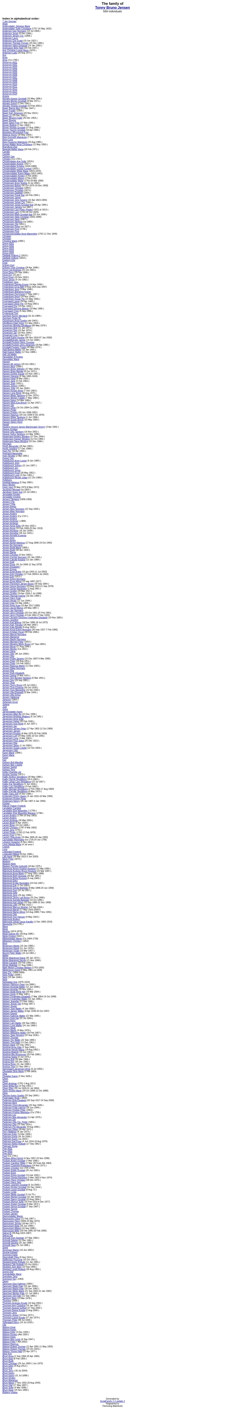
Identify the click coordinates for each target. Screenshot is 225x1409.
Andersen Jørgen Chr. (13, 36)
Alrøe (5, 24)
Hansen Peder (9, 410)
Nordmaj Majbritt (10, 1052)
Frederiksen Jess (10, 289)
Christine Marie (9, 241)
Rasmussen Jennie (11, 1223)
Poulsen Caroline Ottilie (13, 1163)
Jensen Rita (8, 670)
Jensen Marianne (10, 637)
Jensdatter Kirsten (11, 494)
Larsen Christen (10, 827)
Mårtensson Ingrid (11, 970)
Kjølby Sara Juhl (10, 794)
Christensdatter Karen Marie (16, 173)
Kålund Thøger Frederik (13, 806)
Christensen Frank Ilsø (13, 195)
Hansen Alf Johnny (11, 364)
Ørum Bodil (7, 1361)
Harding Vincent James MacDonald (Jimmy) (23, 427)
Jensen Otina (8, 651)
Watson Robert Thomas (13, 1346)
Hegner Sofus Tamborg (13, 434)
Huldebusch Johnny (12, 465)
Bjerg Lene (7, 139)
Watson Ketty (8, 1332)
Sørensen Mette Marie (13, 1291)
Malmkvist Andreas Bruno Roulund (19, 871)
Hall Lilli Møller (9, 354)
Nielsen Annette (10, 989)
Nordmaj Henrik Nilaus (13, 1049)
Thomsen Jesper (10, 1315)
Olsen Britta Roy (10, 1086)
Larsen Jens (8, 830)
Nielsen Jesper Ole (11, 1004)
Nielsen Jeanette (10, 1001)
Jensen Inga (8, 603)
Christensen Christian (13, 188)
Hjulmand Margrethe (12, 453)
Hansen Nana (9, 400)
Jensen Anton (9, 540)
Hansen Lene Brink (11, 393)
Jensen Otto (8, 654)
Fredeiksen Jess (10, 282)
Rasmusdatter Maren (12, 1216)
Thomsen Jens (9, 1313)
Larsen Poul (8, 835)
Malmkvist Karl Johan (12, 902)
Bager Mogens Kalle (12, 118)
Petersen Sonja (9, 1146)
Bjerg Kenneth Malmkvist (14, 137)
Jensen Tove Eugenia (12, 687)
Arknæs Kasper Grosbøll (14, 98)
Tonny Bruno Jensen (112, 7)
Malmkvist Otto (9, 914)
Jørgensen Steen (10, 745)
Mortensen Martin (11, 946)
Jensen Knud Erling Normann (16, 629)
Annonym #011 (9, 86)
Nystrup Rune (9, 1064)
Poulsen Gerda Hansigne (14, 1177)
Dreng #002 (8, 246)
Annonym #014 (9, 94)
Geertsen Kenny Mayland (14, 316)
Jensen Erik (8, 576)
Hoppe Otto (8, 458)
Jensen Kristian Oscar (13, 632)
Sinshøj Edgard (9, 1252)
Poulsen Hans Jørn (11, 1182)
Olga (4, 1074)
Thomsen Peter (9, 1320)
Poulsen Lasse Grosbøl (13, 1189)
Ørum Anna (8, 1356)
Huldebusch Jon (10, 468)
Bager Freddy (9, 110)
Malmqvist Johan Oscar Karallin (17, 922)
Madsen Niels (9, 864)
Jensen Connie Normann (14, 557)
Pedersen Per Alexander (14, 1127)
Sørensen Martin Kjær (13, 1288)
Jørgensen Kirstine (11, 733)
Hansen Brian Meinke (13, 371)
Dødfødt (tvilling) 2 (11, 255)
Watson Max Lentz (11, 1339)
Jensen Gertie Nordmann (14, 588)
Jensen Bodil (8, 550)
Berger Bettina (9, 125)
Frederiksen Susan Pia (13, 299)
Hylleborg (7, 480)
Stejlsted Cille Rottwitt (13, 1264)
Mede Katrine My (10, 934)
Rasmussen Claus (11, 1218)
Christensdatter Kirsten (13, 176)
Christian (6, 236)
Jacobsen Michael (11, 489)
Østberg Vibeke (10, 1392)
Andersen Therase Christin (15, 43)
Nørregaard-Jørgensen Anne (16, 1069)
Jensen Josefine (10, 620)
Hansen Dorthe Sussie (13, 374)
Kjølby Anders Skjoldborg (14, 777)
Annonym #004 (9, 69)
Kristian (6, 803)
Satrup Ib (6, 1233)
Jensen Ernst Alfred (12, 581)
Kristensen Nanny (11, 801)
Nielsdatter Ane (9, 982)
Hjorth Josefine (9, 448)
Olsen (5, 1078)
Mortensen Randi (10, 948)
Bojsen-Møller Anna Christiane (17, 144)
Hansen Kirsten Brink (12, 390)
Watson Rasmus (10, 1344)
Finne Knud (8, 277)
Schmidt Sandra (10, 1243)
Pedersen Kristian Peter (14, 1110)
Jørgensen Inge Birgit (12, 724)
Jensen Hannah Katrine (13, 596)
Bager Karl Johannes (12, 113)
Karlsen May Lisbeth (12, 765)
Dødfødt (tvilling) (10, 258)
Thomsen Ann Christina (13, 1305)
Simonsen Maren (10, 1250)
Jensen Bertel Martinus (13, 543)
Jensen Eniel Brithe (11, 572)
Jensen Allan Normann (13, 511)
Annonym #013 (9, 91)
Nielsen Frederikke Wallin (14, 999)
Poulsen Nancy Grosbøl (14, 1199)
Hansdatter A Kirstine (12, 357)
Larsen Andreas (10, 820)
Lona (4, 849)
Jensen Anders (9, 514)
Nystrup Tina (8, 1066)
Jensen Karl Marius (11, 622)
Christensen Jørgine (12, 207)
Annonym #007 (9, 77)
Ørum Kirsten (8, 1378)
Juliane (5, 704)
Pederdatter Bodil (10, 1098)
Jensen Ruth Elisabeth (13, 673)
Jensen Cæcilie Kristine (13, 559)
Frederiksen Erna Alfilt (13, 287)
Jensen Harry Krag (11, 598)
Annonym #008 (9, 79)
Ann (4, 55)
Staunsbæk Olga (10, 1257)
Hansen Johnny (10, 386)
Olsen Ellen (8, 1088)
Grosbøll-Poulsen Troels (14, 347)
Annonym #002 (9, 65)
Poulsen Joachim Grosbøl (15, 1185)
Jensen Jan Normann (12, 610)
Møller (5, 955)
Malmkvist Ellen (10, 881)
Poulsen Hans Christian (13, 1180)
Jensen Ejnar (8, 564)
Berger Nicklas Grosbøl (13, 127)
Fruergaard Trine (10, 311)
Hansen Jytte (8, 388)
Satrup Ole (7, 1235)
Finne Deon (8, 272)
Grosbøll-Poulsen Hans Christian (18, 342)
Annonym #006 (9, 74)
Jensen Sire (8, 680)
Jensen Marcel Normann (14, 634)
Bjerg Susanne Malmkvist (14, 142)
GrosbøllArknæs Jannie (13, 340)
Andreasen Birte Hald (12, 48)
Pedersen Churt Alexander (15, 1105)
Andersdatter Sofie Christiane (16, 28)
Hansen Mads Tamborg (13, 395)
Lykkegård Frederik (11, 852)
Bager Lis (7, 115)
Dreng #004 (8, 250)
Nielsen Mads (9, 1028)
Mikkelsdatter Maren (12, 938)
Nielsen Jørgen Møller (13, 1011)
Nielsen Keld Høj (10, 1018)
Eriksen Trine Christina (13, 267)
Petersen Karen (10, 1139)
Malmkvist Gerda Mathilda (15, 888)
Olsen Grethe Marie (12, 1091)
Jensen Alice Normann (13, 509)
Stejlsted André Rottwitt (13, 1262)
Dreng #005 (8, 253)
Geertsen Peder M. (11, 318)
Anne (4, 57)
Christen (6, 159)
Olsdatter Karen (10, 1076)
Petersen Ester (9, 1134)
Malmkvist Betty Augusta (14, 876)
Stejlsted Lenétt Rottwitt (13, 1269)
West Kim (7, 1354)
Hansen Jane (8, 381)
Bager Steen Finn (11, 123)
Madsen (6, 861)
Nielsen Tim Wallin (11, 1040)
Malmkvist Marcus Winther (15, 907)
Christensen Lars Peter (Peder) (17, 209)
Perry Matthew (9, 1132)
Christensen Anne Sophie (14, 183)
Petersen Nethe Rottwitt (14, 1144)
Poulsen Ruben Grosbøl (14, 1204)
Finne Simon (8, 279)
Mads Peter (8, 859)
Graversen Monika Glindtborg (16, 325)
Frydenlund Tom (10, 313)
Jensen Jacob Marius (12, 608)
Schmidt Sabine (10, 1240)
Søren (5, 1281)
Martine (6, 931)
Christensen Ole (10, 224)
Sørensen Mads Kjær (12, 1286)
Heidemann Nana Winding (15, 441)
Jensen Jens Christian (13, 613)
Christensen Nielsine (12, 222)
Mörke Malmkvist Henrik (14, 960)
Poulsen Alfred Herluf (12, 1158)
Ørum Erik (7, 1368)
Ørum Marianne (10, 1380)
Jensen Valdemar (10, 697)
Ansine (5, 96)
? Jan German (9, 21)
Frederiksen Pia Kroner (13, 294)
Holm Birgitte (8, 456)
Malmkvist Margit (10, 909)
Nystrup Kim (8, 1062)
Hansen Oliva (9, 407)
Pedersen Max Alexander (14, 1117)
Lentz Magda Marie (11, 844)
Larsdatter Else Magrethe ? (15, 811)
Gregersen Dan (9, 330)
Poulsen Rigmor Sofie (13, 1202)
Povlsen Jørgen (10, 1214)
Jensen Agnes (9, 506)
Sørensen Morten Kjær (13, 1293)
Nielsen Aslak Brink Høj (13, 992)
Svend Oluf (7, 1272)
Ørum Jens (7, 1371)
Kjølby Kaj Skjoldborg (12, 784)
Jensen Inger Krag (11, 605)
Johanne (6, 699)
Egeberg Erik (8, 260)
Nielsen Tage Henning (13, 1035)
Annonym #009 (9, 82)
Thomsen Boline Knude (13, 1310)
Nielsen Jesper (9, 1006)
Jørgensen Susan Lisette (14, 748)
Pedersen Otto (9, 1124)
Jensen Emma (9, 569)
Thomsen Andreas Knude (14, 1303)
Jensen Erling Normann (13, 579)
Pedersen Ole (9, 1119)
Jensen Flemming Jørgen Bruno (18, 584)
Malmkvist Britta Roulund (14, 878)
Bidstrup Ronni (9, 135)
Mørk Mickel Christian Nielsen (16, 967)
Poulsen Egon (9, 1173)
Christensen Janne (11, 197)
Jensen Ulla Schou (11, 695)
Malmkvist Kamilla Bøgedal (15, 900)
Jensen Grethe (9, 591)
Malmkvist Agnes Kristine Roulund (19, 868)
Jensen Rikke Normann (13, 668)
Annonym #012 (9, 89)
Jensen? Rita (8, 504)
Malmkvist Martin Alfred (13, 912)
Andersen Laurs (10, 38)
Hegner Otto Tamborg (13, 432)
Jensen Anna (8, 528)
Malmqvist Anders (11, 919)
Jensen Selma (9, 675)
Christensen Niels (11, 219)
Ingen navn (7, 487)
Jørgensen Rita (9, 743)
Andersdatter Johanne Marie (16, 26)
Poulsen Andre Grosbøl (13, 1161)
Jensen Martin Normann (14, 639)
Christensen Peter (11, 226)
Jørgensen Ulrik (10, 750)
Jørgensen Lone (10, 738)
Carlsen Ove (8, 156)
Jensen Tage (8, 683)
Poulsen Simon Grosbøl (14, 1206)
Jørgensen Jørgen (11, 731)
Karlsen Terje (8, 769)
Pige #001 (7, 1148)
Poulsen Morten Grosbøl (14, 1197)
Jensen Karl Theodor (12, 625)
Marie (5, 926)
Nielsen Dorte (9, 994)
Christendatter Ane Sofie (14, 161)
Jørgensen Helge (10, 721)
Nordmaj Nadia (9, 1057)
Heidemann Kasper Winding (16, 439)
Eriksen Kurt (8, 265)
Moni (4, 943)
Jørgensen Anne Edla (13, 719)
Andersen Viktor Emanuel (14, 45)
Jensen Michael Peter (13, 642)
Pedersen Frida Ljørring (13, 1107)
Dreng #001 (8, 243)
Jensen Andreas (10, 521)
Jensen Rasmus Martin (13, 666)
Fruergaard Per (9, 306)
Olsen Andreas (9, 1083)
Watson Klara (9, 1337)
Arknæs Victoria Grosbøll (14, 106)
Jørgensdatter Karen (12, 712)
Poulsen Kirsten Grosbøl (14, 1187)
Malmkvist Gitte (9, 893)
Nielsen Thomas (10, 1037)
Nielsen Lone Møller (12, 1025)
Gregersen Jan (9, 333)
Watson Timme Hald (12, 1351)
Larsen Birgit (8, 823)
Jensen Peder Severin (13, 658)
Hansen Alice (8, 366)
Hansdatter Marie (10, 359)
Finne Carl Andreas (11, 270)
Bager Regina (9, 120)
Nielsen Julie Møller (12, 1008)
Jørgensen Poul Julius (13, 741)
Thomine (6, 1301)
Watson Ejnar (9, 1327)
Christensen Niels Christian (15, 217)
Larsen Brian (8, 825)
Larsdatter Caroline (11, 808)
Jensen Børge (9, 552)
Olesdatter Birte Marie (13, 1071)
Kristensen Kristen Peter (14, 798)
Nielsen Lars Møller (11, 1023)
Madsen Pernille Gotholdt (14, 866)
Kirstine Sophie (9, 774)
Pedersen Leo (9, 1115)
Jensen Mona (9, 646)
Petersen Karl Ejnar (12, 1141)
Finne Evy (7, 275)
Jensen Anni (8, 538)
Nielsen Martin (9, 1030)
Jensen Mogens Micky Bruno (16, 644)
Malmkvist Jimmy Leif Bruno (16, 897)
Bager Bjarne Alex (11, 108)
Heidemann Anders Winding (16, 436)
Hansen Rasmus (10, 415)
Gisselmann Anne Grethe (14, 320)
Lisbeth (5, 847)
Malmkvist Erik (9, 885)
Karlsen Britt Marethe (12, 762)
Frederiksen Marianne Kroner (16, 292)
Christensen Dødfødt (12, 193)
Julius (5, 709)
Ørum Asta (7, 1358)
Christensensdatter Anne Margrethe (19, 234)
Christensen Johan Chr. (13, 202)
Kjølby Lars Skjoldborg (13, 786)
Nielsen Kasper (9, 1013)
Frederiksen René (11, 296)
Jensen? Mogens (10, 499)
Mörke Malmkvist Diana (13, 958)
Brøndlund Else (9, 147)
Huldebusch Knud (11, 473)
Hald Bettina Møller (11, 349)
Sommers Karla (10, 1255)
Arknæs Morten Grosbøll (14, 101)
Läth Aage (7, 856)
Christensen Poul (10, 229)
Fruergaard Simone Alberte (15, 308)
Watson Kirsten (9, 1334)
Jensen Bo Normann (12, 545)
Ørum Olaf (7, 1385)
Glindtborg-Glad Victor (13, 323)
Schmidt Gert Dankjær (13, 1238)
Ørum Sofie (8, 1387)
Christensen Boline (11, 185)
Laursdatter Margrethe (13, 839)
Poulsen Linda (9, 1192)
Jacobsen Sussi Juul (12, 492)
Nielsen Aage (8, 1045)
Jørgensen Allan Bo (12, 714)
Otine (5, 1093)
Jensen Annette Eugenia (14, 535)
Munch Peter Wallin (11, 953)
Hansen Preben (10, 412)
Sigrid (5, 1247)
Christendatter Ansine (13, 164)
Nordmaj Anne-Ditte (12, 1047)
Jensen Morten (9, 649)
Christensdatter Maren (13, 178)
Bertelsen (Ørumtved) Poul (15, 132)
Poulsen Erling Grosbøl (13, 1175)
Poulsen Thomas (10, 1211)
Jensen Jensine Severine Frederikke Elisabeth (25, 617)
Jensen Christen (10, 555)
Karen (5, 757)
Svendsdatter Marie (12, 1274)
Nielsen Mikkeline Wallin (14, 1033)
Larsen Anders (9, 815)
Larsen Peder (9, 832)
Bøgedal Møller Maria (13, 149)
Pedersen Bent (9, 1103)
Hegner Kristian (10, 429)
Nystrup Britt (8, 1059)
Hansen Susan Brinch (13, 419)
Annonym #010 (9, 84)
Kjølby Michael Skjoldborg (15, 789)
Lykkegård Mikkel (10, 854)
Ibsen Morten (8, 485)
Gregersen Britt (9, 328)
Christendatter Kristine (13, 166)
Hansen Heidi (9, 378)
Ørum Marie (8, 1383)
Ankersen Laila (9, 53)
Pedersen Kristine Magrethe (16, 1112)
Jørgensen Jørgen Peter (14, 728)
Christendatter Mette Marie (15, 171)
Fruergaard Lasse (11, 301)
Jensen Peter (8, 661)
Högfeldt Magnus (10, 482)
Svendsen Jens (9, 1276)
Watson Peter (9, 1342)
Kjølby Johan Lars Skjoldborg (16, 782)
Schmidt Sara (9, 1245)
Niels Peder (8, 975)
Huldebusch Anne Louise (14, 460)
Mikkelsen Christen (11, 941)
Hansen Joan (8, 383)
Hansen (6, 362)
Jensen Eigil (8, 562)
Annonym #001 (9, 62)
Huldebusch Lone (11, 475)
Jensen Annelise (10, 530)
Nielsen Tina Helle (11, 1042)
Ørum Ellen (7, 1366)
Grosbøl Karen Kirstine (13, 337)
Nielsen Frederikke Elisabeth (16, 996)
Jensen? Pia (8, 502)
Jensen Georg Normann (14, 586)
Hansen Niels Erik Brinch (14, 403)
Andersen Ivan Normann (14, 31)
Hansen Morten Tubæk (13, 398)
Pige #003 (7, 1153)
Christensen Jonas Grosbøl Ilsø (17, 205)
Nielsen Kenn (8, 1021)
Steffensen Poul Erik (12, 1259)
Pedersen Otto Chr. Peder (15, 1122)
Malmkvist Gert (9, 890)
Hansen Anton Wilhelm (13, 369)
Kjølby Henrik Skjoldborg (14, 779)
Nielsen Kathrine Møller (13, 1016)
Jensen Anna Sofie (11, 526)
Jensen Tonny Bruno (12, 685)
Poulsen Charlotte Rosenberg (16, 1165)
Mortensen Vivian (10, 951)
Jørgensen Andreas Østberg (16, 716)
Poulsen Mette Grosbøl (13, 1194)
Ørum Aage (8, 1390)
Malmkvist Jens (9, 895)
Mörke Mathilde (9, 965)
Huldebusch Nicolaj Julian (15, 477)
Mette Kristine (9, 936)
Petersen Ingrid (9, 1136)
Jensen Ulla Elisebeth (13, 692)
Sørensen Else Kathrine (14, 1284)
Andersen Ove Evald (12, 40)
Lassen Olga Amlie (11, 837)
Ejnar (4, 263)
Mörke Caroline (9, 963)
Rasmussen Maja (10, 1226)
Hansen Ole (8, 405)
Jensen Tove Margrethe (13, 690)
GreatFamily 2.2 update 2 (112, 1401)
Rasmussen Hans (11, 1221)
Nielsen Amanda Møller (13, 987)
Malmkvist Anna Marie (13, 873)
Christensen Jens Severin (14, 200)
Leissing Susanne (11, 842)
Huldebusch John (10, 463)
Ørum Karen (8, 1373)
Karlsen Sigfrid (9, 767)
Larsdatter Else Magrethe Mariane (19, 813)
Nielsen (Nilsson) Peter (13, 984)
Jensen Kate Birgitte (12, 627)
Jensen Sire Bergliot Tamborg (16, 678)
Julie (4, 707)
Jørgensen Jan (9, 726)
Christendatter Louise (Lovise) (17, 168)
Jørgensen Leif (9, 736)
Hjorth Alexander (10, 446)
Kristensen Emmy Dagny (14, 796)
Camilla (6, 152)
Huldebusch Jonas (11, 470)
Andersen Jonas (10, 33)
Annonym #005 (9, 72)
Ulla (4, 1325)
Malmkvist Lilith (9, 905)
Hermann (6, 444)
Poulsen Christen (10, 1168)
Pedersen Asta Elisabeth (14, 1100)
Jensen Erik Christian (12, 574)
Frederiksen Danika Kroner (15, 284)
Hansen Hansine (10, 376)
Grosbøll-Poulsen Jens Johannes (18, 345)
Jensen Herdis (9, 600)
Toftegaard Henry (10, 1322)
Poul (4, 1156)
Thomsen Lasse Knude (13, 1317)
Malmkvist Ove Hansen (13, 917)
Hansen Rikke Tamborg (13, 417)
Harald (5, 424)
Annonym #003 (9, 67)
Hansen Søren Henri (12, 422)
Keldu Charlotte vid (11, 772)
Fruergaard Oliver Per (13, 304)
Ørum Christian (9, 1363)
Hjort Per (6, 451)
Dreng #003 (8, 248)
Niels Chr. (7, 972)
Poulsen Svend (9, 1209)
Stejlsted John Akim (12, 1267)
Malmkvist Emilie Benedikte (15, 883)
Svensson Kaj (9, 1279)
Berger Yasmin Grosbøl (13, 130)
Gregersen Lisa (9, 335)
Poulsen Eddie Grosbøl (13, 1170)
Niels (4, 977)
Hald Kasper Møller (11, 352)
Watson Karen (9, 1329)
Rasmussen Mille (10, 1231)
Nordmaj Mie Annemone (14, 1054)
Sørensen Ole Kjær (11, 1296)
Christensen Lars (10, 212)
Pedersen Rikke (10, 1129)
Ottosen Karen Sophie (13, 1095)
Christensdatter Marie (13, 180)
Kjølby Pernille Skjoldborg (14, 791)
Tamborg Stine (9, 1298)
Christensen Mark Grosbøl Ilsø (17, 214)
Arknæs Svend (9, 103)
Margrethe (7, 924)
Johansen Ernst (10, 702)
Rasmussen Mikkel (11, 1228)
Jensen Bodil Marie (11, 547)
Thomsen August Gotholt (14, 1308)
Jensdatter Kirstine (11, 497)
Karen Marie (8, 753)
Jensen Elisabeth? (11, 567)
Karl (4, 760)
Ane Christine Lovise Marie (15, 50)
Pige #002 (7, 1151)
